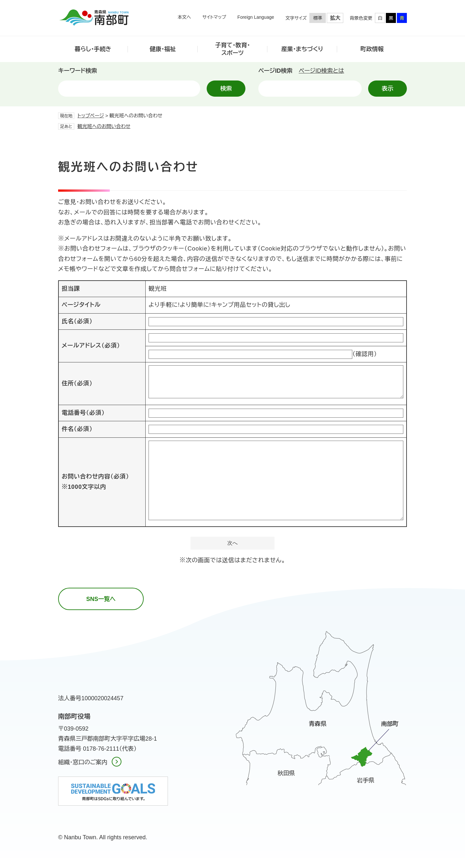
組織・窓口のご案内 (82, 762)
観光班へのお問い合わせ (104, 126)
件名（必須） (77, 429)
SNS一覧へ (101, 599)
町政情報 (372, 49)
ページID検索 (275, 71)
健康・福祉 (163, 49)
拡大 (335, 18)
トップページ (91, 115)
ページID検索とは (321, 71)
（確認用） (364, 354)
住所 (77, 383)
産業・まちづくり (302, 49)
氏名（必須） (77, 321)
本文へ (184, 17)
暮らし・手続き (93, 49)
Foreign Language (255, 17)
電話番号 (83, 413)
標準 (317, 18)
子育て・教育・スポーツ (232, 49)
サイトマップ (214, 17)
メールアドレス (91, 345)
